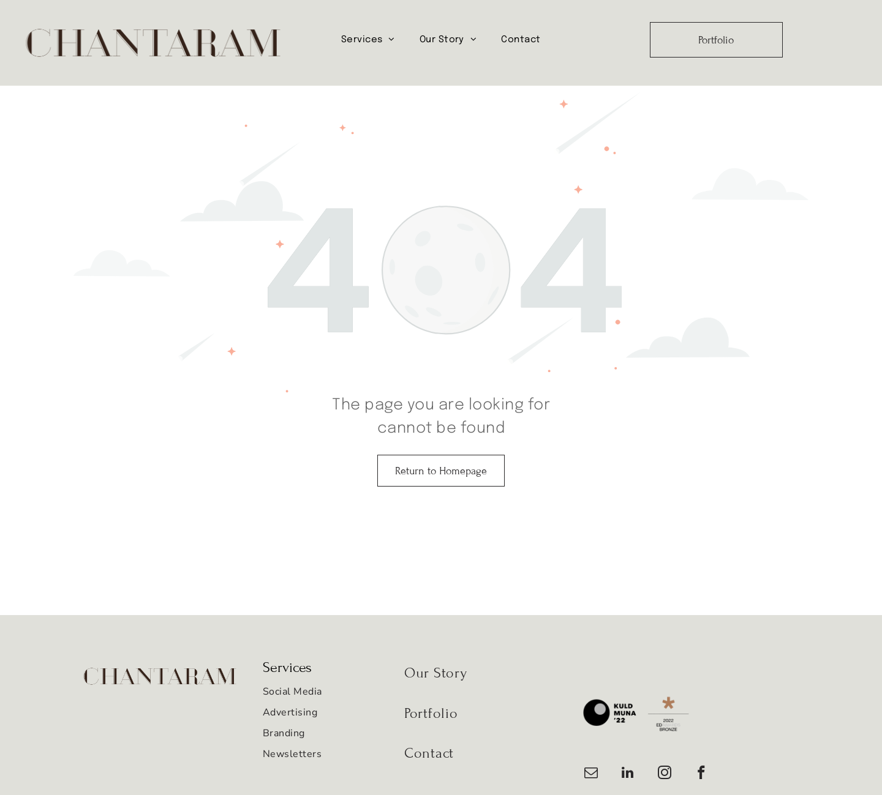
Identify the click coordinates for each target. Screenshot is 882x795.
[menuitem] (368, 40)
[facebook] (701, 774)
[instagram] (664, 774)
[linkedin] (627, 774)
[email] (591, 774)
